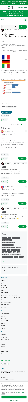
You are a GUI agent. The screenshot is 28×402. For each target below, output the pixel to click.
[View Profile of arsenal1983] (10, 131)
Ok (14, 397)
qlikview (19, 247)
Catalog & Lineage (6, 302)
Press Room (4, 337)
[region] (14, 391)
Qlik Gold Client (5, 304)
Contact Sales (4, 354)
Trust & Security (5, 339)
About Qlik (3, 334)
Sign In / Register (22, 7)
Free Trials (3, 318)
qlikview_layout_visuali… (8, 242)
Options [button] (25, 19)
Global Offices (5, 351)
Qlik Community (6, 360)
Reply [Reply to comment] (22, 158)
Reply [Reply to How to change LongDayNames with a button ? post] (22, 119)
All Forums (9, 271)
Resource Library (5, 313)
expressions (13, 254)
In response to (9, 169)
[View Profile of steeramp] (9, 29)
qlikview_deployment (8, 245)
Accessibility (4, 342)
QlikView (3, 20)
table (18, 252)
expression (5, 252)
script (4, 249)
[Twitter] (2, 364)
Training (3, 325)
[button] (26, 30)
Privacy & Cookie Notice (7, 379)
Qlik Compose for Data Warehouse (10, 297)
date (11, 252)
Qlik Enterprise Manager (7, 300)
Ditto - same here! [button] (6, 112)
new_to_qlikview (7, 237)
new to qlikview (16, 237)
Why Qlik (3, 307)
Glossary (3, 323)
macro (19, 254)
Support (3, 328)
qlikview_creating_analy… (9, 247)
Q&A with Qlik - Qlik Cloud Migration (13, 12)
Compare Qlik (4, 321)
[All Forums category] (3, 271)
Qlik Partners (4, 316)
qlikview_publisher (15, 249)
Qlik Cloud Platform (6, 283)
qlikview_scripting (7, 240)
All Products (4, 280)
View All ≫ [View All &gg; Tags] (5, 261)
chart (8, 249)
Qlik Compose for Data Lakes (9, 295)
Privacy (3, 344)
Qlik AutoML (4, 288)
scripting (21, 257)
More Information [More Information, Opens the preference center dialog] (14, 400)
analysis (16, 257)
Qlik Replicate (4, 292)
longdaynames (9, 103)
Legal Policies (4, 377)
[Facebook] (8, 364)
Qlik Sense (3, 285)
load (15, 252)
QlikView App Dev (11, 106)
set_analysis (6, 254)
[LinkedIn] (5, 364)
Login (20, 1)
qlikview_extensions (8, 257)
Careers (3, 346)
